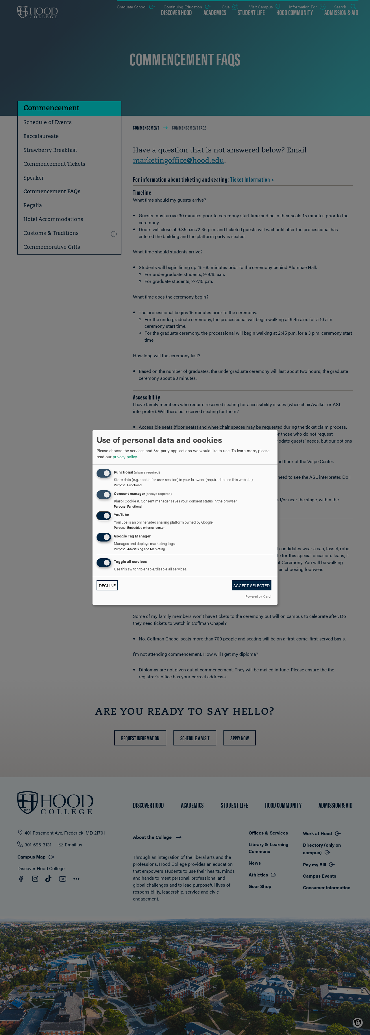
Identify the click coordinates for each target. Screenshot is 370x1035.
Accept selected (251, 585)
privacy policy (125, 456)
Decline (107, 585)
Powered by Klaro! (258, 596)
